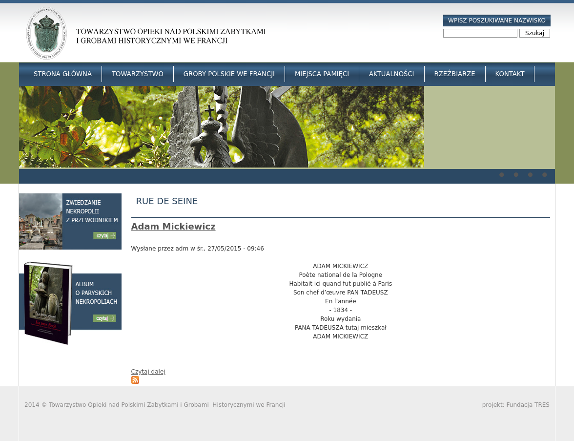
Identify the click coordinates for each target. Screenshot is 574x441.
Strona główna (63, 74)
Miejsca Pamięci (322, 74)
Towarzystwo (138, 74)
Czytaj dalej (148, 371)
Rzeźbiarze (454, 74)
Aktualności (391, 74)
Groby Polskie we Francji (229, 74)
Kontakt (510, 74)
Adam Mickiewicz (173, 226)
